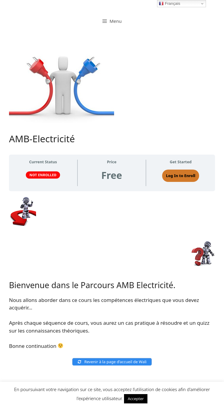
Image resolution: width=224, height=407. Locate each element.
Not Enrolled (42, 175)
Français (169, 3)
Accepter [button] (136, 398)
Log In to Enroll (180, 175)
